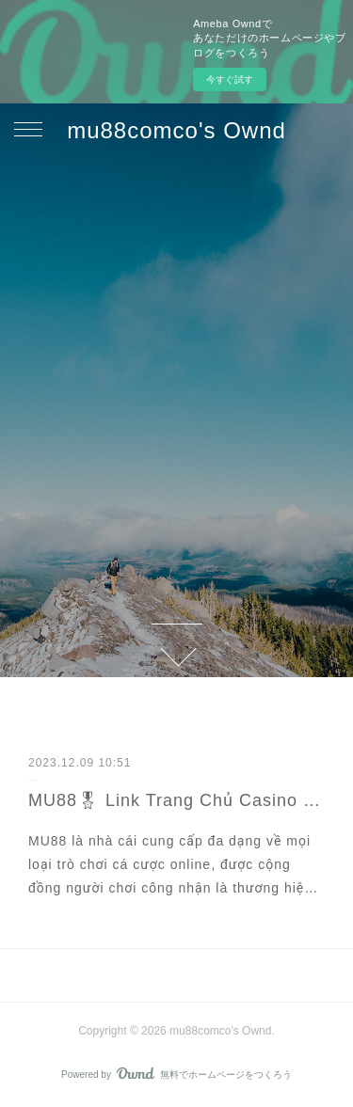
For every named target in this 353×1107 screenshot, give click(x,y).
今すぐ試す (229, 79)
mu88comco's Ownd (176, 130)
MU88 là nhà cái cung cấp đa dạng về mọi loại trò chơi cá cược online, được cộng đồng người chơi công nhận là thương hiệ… (173, 864)
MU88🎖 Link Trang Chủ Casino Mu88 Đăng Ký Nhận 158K (176, 800)
